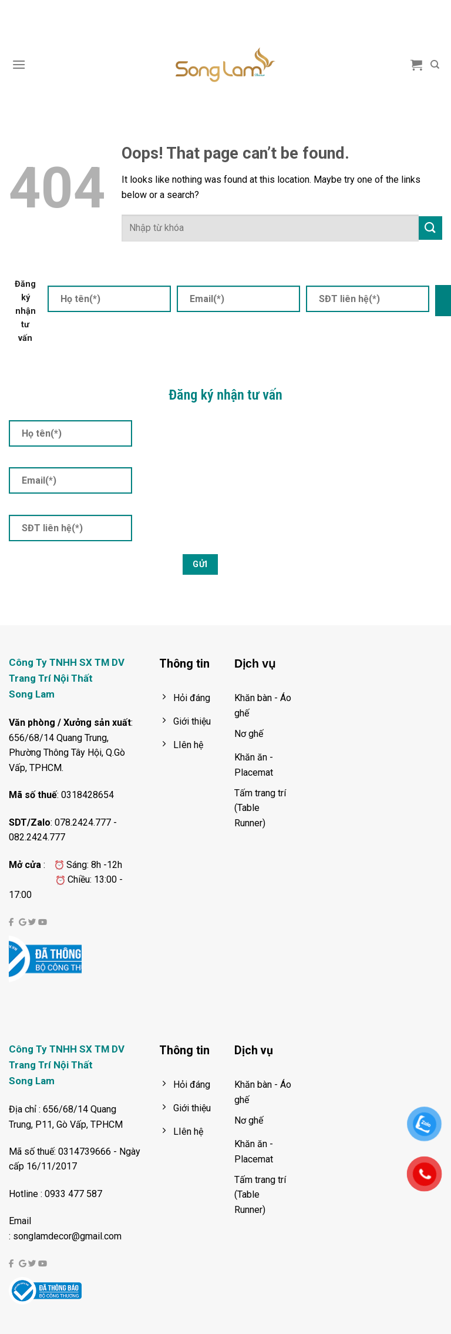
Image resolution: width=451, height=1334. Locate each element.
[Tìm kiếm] (434, 64)
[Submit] (430, 227)
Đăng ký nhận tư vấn (25, 311)
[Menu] (19, 64)
